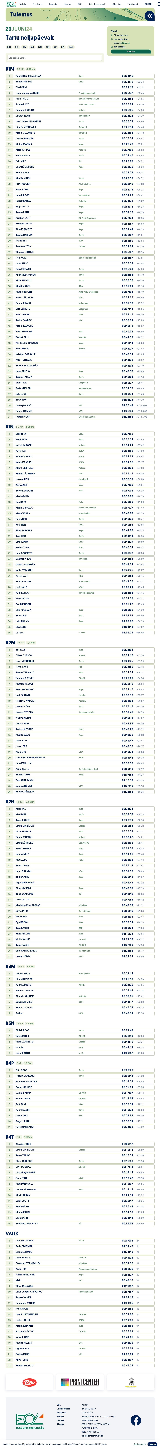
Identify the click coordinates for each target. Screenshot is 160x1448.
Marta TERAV (23, 1195)
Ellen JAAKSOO (24, 1161)
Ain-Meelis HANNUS (27, 343)
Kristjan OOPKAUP (26, 354)
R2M (24, 47)
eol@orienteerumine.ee (92, 1436)
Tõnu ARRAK (22, 314)
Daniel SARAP (23, 1093)
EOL (80, 4)
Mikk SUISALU (23, 280)
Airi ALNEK (22, 485)
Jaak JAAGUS (23, 1257)
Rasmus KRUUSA (25, 110)
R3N (47, 47)
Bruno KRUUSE (24, 1087)
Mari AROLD (22, 496)
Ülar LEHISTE (23, 308)
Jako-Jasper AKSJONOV (29, 1291)
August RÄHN (23, 1121)
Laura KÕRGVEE (24, 842)
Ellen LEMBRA (23, 848)
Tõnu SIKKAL (23, 348)
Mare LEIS (21, 615)
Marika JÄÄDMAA (25, 473)
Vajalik (23, 4)
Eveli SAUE (21, 439)
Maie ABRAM (23, 933)
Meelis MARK (23, 178)
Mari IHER (21, 814)
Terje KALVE (22, 945)
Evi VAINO (21, 916)
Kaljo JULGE (22, 206)
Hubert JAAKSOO (25, 1076)
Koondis (53, 4)
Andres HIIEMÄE (25, 138)
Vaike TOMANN (24, 570)
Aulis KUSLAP (23, 388)
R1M (9, 47)
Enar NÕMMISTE (25, 166)
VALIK (71, 47)
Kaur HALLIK (23, 1110)
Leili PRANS (22, 621)
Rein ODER (21, 257)
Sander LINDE (23, 1098)
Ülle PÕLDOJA (23, 610)
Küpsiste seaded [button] (140, 1444)
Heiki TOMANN (24, 331)
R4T (62, 47)
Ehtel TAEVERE (24, 530)
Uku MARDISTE (24, 979)
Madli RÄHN (22, 1206)
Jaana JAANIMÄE (25, 564)
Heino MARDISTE (25, 1274)
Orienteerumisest (97, 4)
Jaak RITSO (22, 263)
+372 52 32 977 (93, 1432)
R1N (16, 47)
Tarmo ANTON (23, 246)
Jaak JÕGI (21, 740)
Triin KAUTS (22, 928)
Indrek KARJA (23, 201)
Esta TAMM (22, 541)
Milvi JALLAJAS (24, 1286)
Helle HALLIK (23, 1320)
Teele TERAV (23, 1155)
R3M (40, 47)
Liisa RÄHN (22, 1218)
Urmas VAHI (22, 723)
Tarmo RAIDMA (24, 235)
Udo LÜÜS (21, 394)
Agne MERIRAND (25, 882)
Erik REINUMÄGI (24, 780)
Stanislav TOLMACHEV (28, 1263)
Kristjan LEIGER (24, 223)
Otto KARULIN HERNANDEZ (30, 757)
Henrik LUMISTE (24, 990)
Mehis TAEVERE (24, 326)
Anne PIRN (21, 1269)
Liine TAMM (22, 899)
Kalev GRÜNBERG (25, 791)
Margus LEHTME (25, 252)
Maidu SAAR (22, 172)
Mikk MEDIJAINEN (26, 274)
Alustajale (37, 4)
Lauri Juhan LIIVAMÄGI (28, 121)
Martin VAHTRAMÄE (27, 365)
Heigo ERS (21, 746)
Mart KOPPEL (23, 149)
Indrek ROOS (22, 195)
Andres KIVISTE (24, 729)
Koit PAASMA (23, 695)
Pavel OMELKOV (24, 1127)
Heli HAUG (21, 587)
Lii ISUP (20, 632)
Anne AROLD (23, 820)
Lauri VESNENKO (25, 661)
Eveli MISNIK (23, 547)
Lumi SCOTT (22, 1200)
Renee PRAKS (23, 303)
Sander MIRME (24, 81)
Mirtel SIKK (22, 1359)
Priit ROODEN (23, 184)
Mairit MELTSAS (24, 468)
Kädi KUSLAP (23, 593)
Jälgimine (116, 4)
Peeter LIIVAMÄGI (25, 700)
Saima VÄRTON (24, 837)
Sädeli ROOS (22, 1030)
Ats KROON (22, 1308)
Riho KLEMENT (24, 229)
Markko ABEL (23, 286)
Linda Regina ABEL (26, 1172)
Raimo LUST (22, 104)
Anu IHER (21, 536)
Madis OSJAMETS (25, 132)
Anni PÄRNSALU (24, 1183)
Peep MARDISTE (25, 689)
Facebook (136, 1420)
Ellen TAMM (22, 598)
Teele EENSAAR (24, 490)
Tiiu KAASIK (22, 877)
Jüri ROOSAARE (24, 1240)
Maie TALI (21, 808)
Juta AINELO (22, 854)
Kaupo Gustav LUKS (26, 1081)
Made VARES (23, 513)
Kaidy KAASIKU (24, 456)
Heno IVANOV (23, 155)
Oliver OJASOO (24, 655)
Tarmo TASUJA (24, 377)
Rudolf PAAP (23, 416)
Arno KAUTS (22, 769)
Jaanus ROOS (23, 115)
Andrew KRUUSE (25, 683)
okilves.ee (125, 43)
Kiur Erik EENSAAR (26, 127)
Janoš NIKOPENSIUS (27, 1314)
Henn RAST (22, 666)
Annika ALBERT (24, 1342)
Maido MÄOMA (24, 144)
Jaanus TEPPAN (24, 712)
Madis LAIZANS (24, 1007)
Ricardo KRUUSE (25, 996)
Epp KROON (22, 922)
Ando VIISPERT (24, 291)
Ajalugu (60, 1424)
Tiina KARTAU (23, 581)
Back (150, 16)
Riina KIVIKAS (23, 888)
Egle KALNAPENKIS (26, 950)
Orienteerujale (63, 1409)
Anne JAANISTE (24, 1041)
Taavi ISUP (21, 399)
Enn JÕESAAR (23, 269)
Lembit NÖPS (23, 706)
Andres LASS (23, 735)
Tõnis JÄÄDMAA (25, 297)
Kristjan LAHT (23, 218)
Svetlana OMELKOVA (27, 1223)
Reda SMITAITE (24, 1246)
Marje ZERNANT (24, 1325)
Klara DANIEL (23, 865)
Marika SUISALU (24, 1365)
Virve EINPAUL (23, 831)
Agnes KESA (22, 1348)
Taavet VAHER (23, 1297)
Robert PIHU (22, 337)
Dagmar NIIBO (23, 558)
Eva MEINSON (23, 604)
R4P (55, 47)
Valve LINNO (22, 1337)
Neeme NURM (23, 718)
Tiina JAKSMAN (24, 894)
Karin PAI (21, 451)
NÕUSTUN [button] (152, 1444)
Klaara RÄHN (23, 1212)
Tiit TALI (20, 649)
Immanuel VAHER (25, 1303)
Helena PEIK (22, 479)
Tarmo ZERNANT (25, 672)
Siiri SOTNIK (22, 1036)
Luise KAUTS (23, 1053)
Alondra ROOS (23, 1144)
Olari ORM (21, 87)
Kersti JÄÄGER (24, 445)
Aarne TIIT (21, 240)
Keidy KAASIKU (24, 462)
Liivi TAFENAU (23, 1166)
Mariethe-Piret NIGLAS (28, 905)
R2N (32, 47)
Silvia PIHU (22, 911)
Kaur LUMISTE (23, 985)
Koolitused (133, 4)
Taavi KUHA (22, 189)
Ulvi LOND (21, 627)
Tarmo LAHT (22, 212)
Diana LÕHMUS (24, 1252)
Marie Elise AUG (24, 507)
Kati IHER (21, 524)
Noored (67, 4)
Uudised (60, 1420)
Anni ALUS (21, 859)
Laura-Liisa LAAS (25, 825)
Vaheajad (131, 51)
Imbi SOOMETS (24, 553)
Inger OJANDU (23, 871)
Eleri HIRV (21, 434)
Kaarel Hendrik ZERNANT (29, 76)
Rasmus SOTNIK (25, 678)
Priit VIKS (21, 161)
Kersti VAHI (22, 576)
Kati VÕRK (21, 519)
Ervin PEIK (21, 382)
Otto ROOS (21, 1070)
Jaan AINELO (23, 371)
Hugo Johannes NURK (28, 93)
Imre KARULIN (23, 763)
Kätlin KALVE (23, 939)
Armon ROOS (23, 973)
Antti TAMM (22, 98)
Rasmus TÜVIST (24, 1331)
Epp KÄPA (21, 502)
